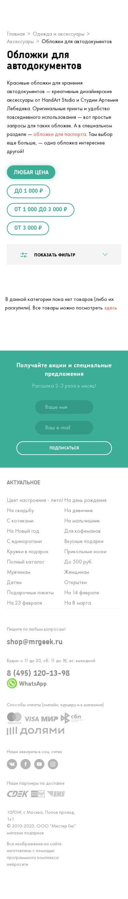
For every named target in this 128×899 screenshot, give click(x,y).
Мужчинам (18, 571)
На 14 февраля (81, 592)
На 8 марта (77, 602)
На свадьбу (20, 510)
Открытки (75, 582)
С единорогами (24, 541)
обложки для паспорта (59, 134)
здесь (110, 307)
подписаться (64, 448)
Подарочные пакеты (30, 592)
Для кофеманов (82, 530)
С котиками (20, 520)
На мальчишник (82, 520)
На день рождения (85, 500)
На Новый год (23, 530)
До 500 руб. (78, 561)
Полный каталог (25, 561)
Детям (14, 582)
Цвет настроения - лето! (35, 500)
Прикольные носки (85, 551)
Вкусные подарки (83, 541)
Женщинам (76, 571)
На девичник (78, 510)
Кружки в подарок (27, 551)
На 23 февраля (24, 602)
